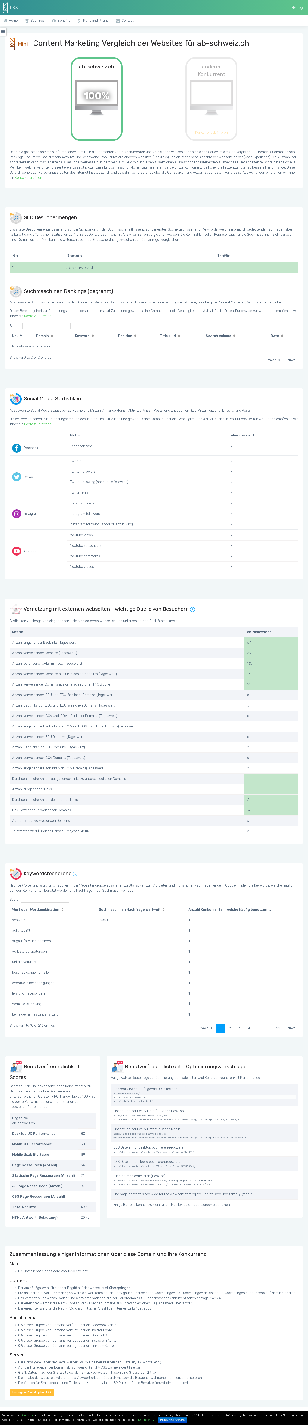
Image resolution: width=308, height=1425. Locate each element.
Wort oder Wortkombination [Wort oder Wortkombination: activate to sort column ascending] (35, 910)
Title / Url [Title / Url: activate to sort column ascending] (168, 336)
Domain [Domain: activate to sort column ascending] (42, 336)
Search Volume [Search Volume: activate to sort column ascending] (218, 336)
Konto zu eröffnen (28, 178)
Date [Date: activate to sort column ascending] (275, 336)
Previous (273, 360)
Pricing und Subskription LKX (31, 1392)
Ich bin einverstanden (172, 1420)
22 (278, 1028)
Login (298, 7)
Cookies (27, 1415)
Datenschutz (146, 1419)
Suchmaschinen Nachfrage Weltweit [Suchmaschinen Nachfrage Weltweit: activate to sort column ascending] (130, 910)
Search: (40, 326)
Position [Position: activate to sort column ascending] (125, 336)
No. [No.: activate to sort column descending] (15, 336)
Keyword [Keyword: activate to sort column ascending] (82, 336)
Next (291, 360)
